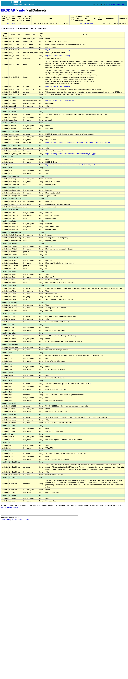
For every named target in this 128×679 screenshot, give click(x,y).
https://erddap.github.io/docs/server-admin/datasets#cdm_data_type (70, 154)
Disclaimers (5, 520)
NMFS (113, 4)
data (13, 23)
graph (19, 23)
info (22, 10)
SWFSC (118, 4)
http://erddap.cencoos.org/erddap (57, 50)
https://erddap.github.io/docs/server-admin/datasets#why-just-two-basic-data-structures (77, 142)
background (88, 23)
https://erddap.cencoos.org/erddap (58, 86)
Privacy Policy (16, 520)
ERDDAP (8, 10)
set (8, 23)
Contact (26, 520)
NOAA (108, 4)
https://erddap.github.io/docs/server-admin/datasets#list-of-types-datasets (72, 165)
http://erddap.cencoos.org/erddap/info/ (59, 100)
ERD (123, 4)
